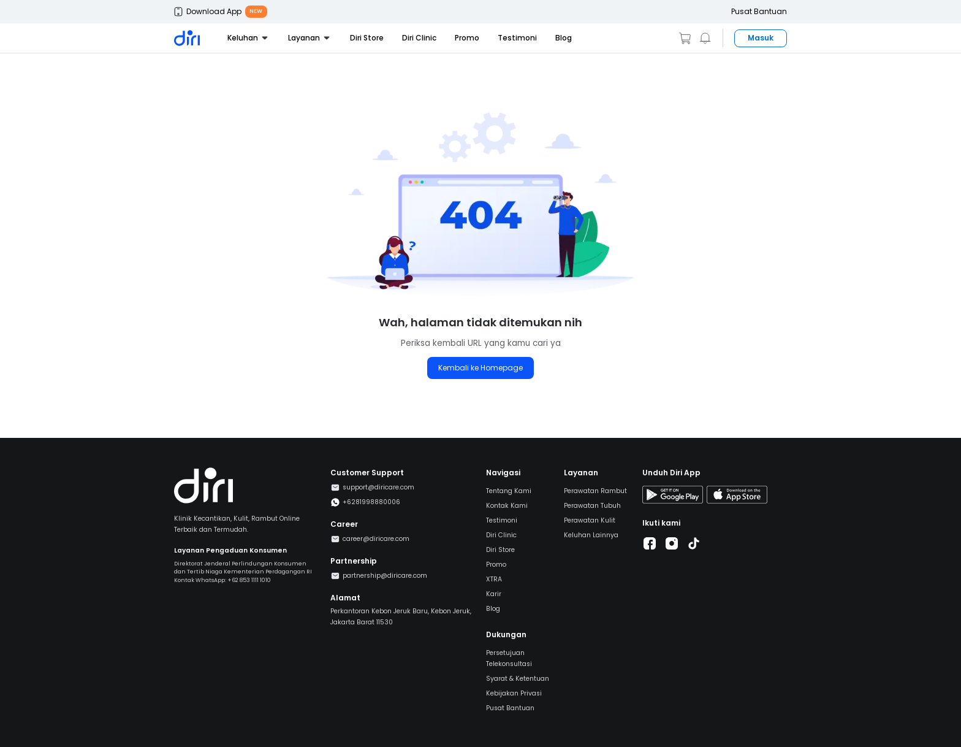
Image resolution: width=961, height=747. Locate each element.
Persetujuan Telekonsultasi (509, 658)
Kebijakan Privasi (514, 693)
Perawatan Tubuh (592, 505)
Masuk (760, 38)
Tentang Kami (508, 491)
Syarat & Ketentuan (517, 678)
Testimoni (517, 38)
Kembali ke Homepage (480, 367)
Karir (493, 594)
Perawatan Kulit (589, 520)
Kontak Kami (507, 505)
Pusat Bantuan (759, 11)
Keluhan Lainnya (591, 535)
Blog (563, 38)
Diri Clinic (419, 38)
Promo (467, 38)
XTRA (494, 579)
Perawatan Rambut (595, 491)
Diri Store (367, 38)
